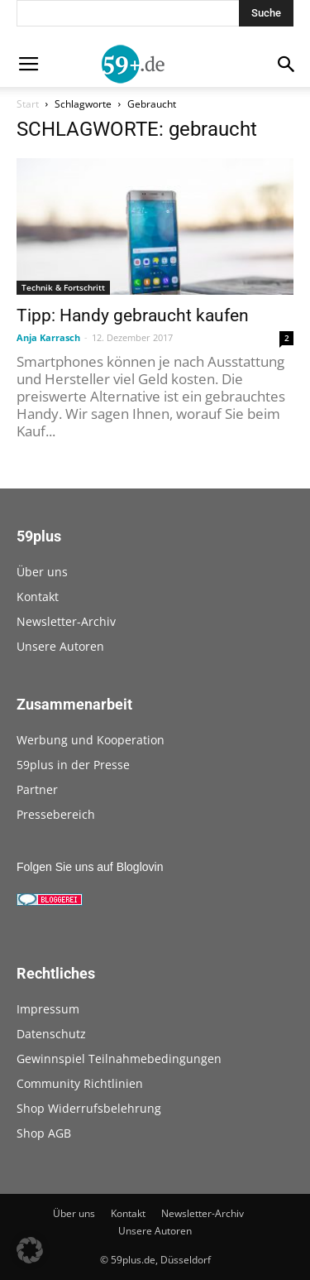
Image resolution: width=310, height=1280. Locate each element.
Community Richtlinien (80, 1083)
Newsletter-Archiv (66, 621)
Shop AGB (44, 1133)
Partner (37, 789)
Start (28, 104)
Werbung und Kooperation (91, 740)
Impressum (48, 1009)
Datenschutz (51, 1034)
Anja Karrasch (48, 337)
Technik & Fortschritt (63, 287)
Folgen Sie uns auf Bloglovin (90, 866)
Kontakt (38, 596)
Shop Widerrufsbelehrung (89, 1108)
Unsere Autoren (60, 646)
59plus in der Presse (73, 764)
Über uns (42, 572)
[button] (30, 1250)
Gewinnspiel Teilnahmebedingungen (119, 1058)
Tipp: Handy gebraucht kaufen (133, 315)
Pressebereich (56, 814)
